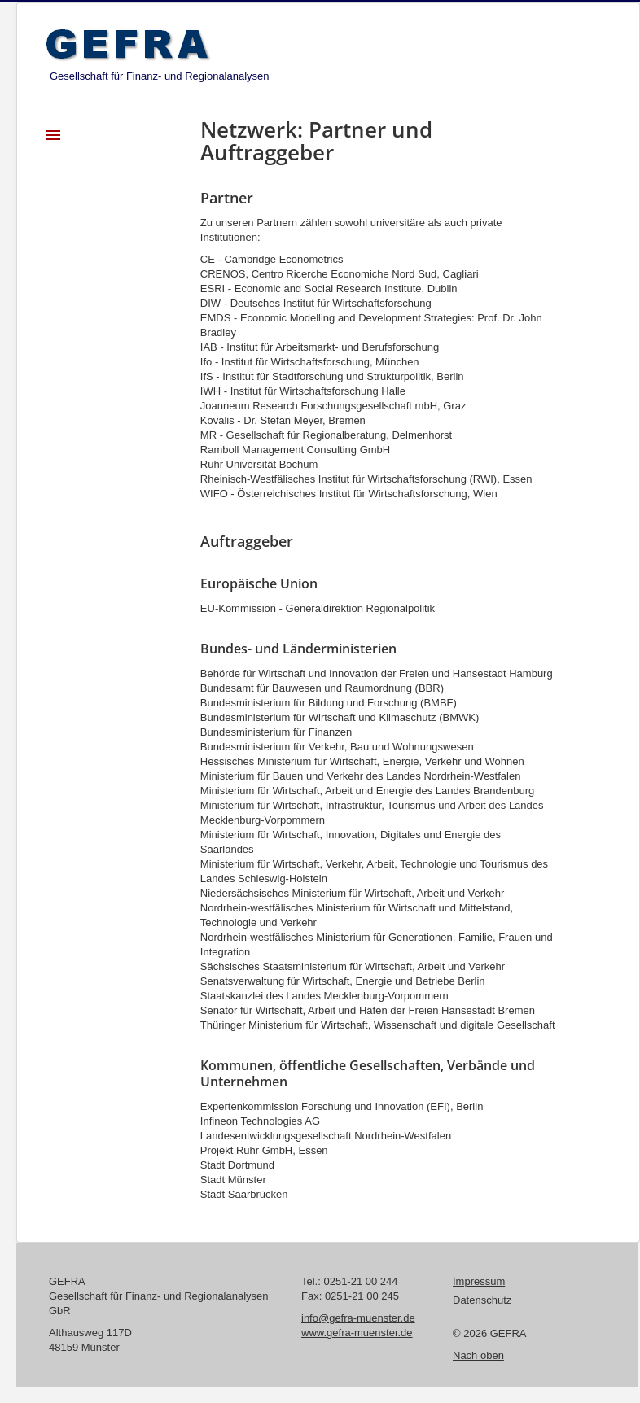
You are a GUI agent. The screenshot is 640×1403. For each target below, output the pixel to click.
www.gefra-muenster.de (357, 1333)
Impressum (479, 1281)
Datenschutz (482, 1300)
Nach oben (478, 1355)
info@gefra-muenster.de (358, 1318)
